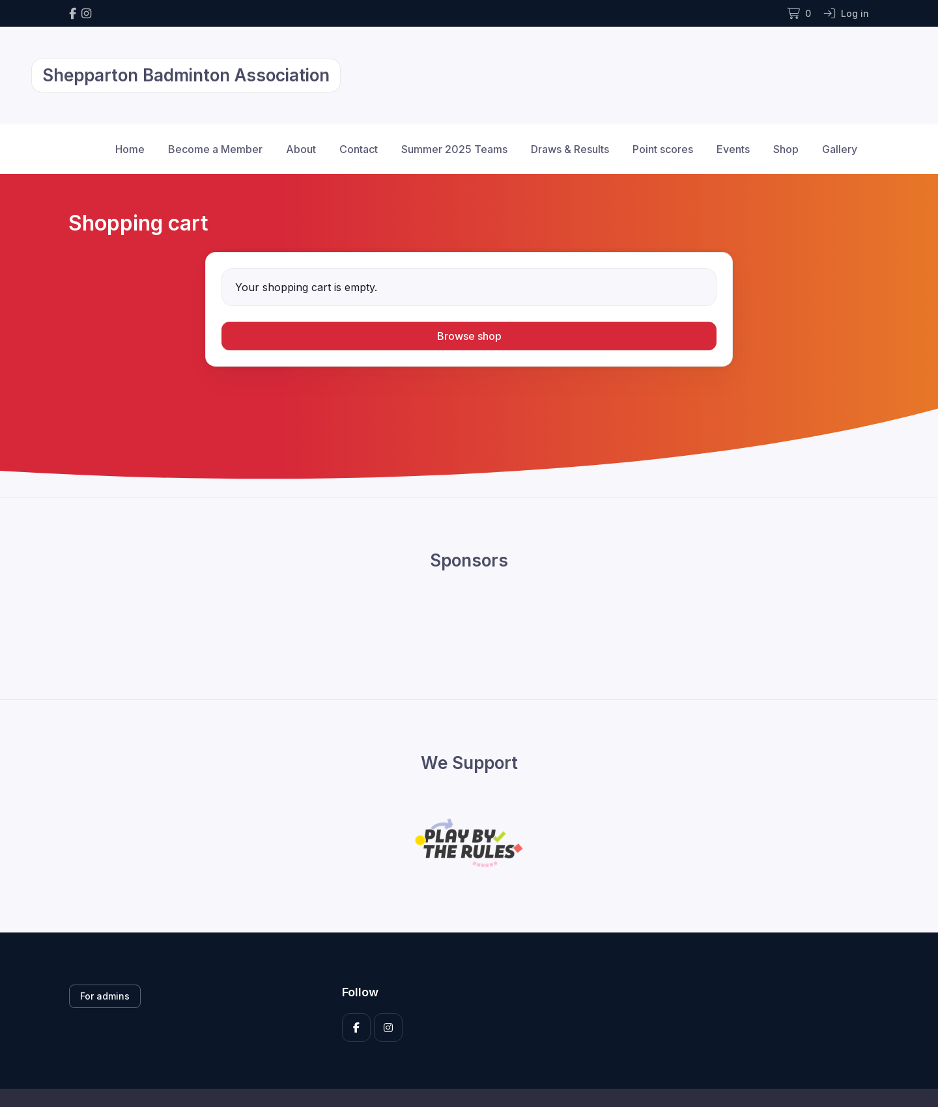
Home (130, 149)
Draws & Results (570, 149)
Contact (358, 149)
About (301, 149)
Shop (786, 149)
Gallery (839, 149)
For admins (105, 996)
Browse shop (469, 336)
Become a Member (215, 149)
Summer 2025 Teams (454, 149)
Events (733, 149)
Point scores (662, 149)
